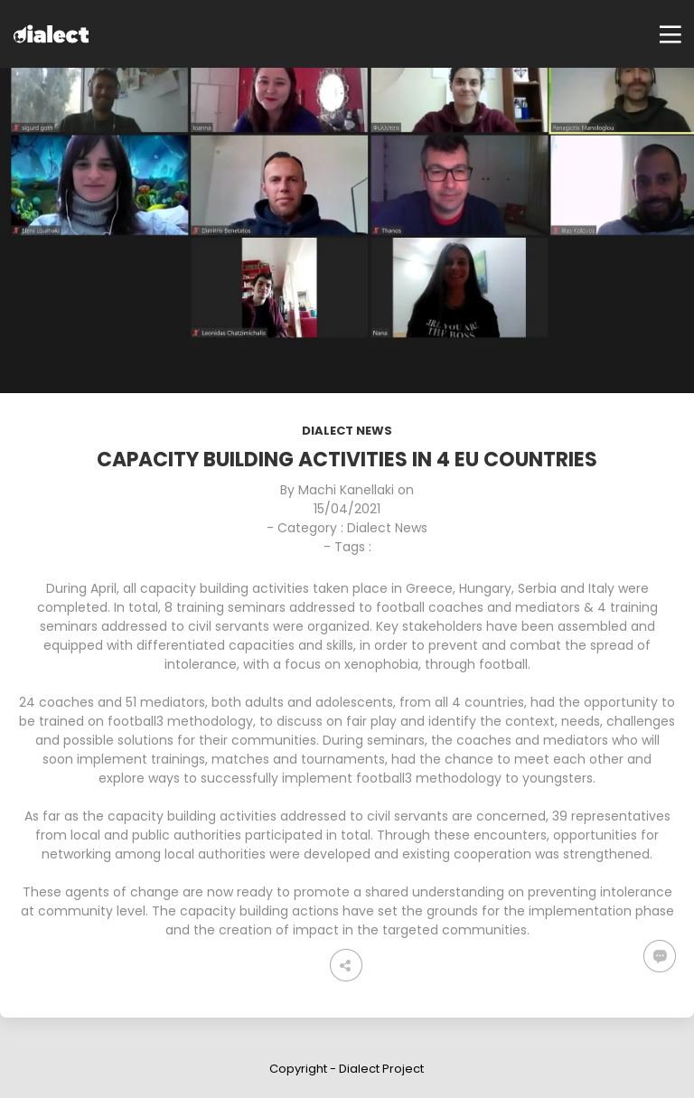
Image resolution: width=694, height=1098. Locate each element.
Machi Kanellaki (346, 490)
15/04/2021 (347, 509)
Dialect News (347, 430)
